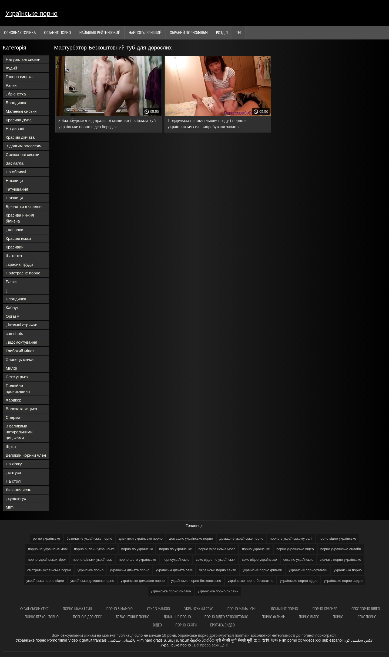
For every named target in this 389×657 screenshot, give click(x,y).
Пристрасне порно (23, 273)
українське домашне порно (143, 581)
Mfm (10, 507)
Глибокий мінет (20, 351)
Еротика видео (222, 625)
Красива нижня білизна (20, 218)
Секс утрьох (17, 376)
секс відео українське (259, 560)
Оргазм (12, 316)
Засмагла (15, 163)
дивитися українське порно (141, 538)
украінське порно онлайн (171, 591)
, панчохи (14, 229)
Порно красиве (325, 608)
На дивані (15, 128)
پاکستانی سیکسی (122, 640)
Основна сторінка (20, 32)
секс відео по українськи (216, 560)
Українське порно (31, 13)
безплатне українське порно (89, 538)
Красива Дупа (19, 120)
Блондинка (16, 102)
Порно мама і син (78, 608)
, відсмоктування (21, 342)
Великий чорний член (26, 455)
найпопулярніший (145, 32)
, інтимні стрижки (21, 325)
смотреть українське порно (49, 570)
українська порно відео (45, 581)
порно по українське (175, 549)
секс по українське (298, 560)
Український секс (34, 608)
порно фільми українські (92, 560)
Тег (239, 32)
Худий (11, 68)
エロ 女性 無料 (265, 640)
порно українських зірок (47, 560)
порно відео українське (337, 538)
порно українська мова (217, 549)
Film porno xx (290, 640)
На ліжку (14, 464)
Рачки (11, 85)
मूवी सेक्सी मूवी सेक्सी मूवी (234, 640)
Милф (11, 368)
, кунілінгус (16, 498)
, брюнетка (16, 94)
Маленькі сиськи (21, 111)
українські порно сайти (217, 570)
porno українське (46, 538)
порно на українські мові (48, 549)
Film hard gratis (149, 640)
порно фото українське (137, 560)
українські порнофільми (308, 570)
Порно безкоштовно (42, 616)
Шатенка (14, 255)
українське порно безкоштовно (196, 581)
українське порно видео (343, 581)
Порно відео (309, 616)
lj (7, 290)
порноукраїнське (176, 560)
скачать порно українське (340, 560)
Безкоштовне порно (133, 616)
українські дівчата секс (174, 570)
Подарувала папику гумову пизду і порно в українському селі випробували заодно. (206, 123)
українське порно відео (298, 581)
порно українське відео (295, 549)
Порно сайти (186, 625)
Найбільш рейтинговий (99, 32)
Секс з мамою (159, 608)
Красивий (15, 247)
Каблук (12, 307)
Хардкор (14, 400)
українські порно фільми (262, 570)
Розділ (222, 32)
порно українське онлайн (340, 549)
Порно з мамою (119, 608)
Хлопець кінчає (20, 359)
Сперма (13, 417)
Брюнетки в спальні (24, 206)
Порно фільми (273, 616)
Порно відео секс (87, 616)
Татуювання (17, 189)
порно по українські (137, 549)
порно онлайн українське (94, 549)
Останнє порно (57, 32)
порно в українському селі (291, 538)
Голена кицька (19, 76)
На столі (13, 481)
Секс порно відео (365, 608)
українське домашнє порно (92, 581)
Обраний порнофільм (189, 32)
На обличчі (16, 172)
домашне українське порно (241, 538)
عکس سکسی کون (358, 640)
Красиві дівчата (20, 137)
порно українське (256, 549)
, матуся (13, 472)
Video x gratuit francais (87, 640)
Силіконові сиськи (22, 154)
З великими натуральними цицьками (19, 432)
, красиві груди (19, 264)
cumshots (14, 333)
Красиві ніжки (18, 238)
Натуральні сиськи (23, 59)
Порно (338, 616)
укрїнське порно (90, 570)
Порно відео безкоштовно (226, 616)
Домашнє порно (285, 608)
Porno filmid (57, 640)
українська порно (347, 570)
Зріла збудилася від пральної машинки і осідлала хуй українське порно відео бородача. (107, 123)
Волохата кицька (21, 408)
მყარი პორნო (202, 640)
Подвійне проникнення (18, 388)
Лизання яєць (18, 489)
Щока (11, 446)
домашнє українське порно (191, 538)
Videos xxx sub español (323, 640)
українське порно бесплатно (250, 581)
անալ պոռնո (176, 640)
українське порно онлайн (218, 591)
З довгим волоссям (24, 146)
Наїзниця (14, 180)
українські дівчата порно (129, 570)
